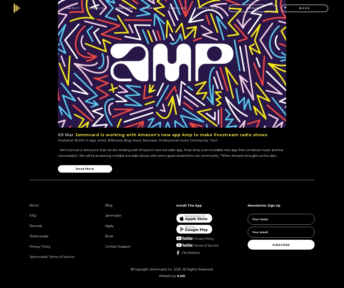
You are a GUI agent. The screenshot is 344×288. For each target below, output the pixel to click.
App (92, 140)
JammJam (113, 216)
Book (109, 236)
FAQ (32, 216)
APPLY (253, 8)
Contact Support (118, 247)
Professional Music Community (183, 140)
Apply (109, 226)
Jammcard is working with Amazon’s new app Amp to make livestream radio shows (171, 134)
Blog (127, 140)
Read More (85, 168)
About (34, 205)
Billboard (115, 140)
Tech (214, 140)
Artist (101, 140)
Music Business (144, 140)
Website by (172, 276)
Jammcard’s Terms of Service (51, 257)
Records (35, 226)
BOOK (304, 8)
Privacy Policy (40, 247)
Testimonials (38, 236)
